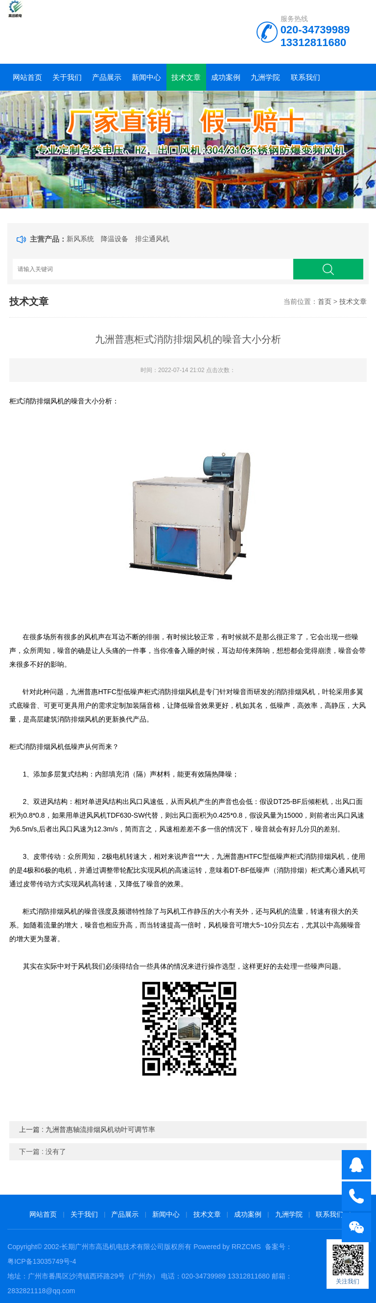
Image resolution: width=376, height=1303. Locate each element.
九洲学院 (265, 77)
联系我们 (305, 77)
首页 (324, 301)
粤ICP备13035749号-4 (41, 1261)
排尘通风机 (152, 239)
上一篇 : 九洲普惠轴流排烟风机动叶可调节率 (87, 1129)
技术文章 (186, 77)
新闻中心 (146, 77)
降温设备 (114, 239)
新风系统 (80, 239)
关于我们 (67, 77)
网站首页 (27, 77)
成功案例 (225, 77)
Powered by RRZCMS (226, 1247)
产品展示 (106, 77)
